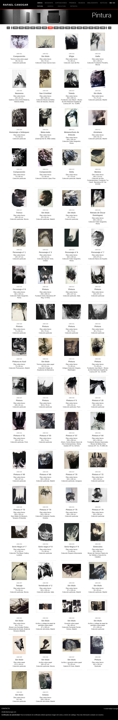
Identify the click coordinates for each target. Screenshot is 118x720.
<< (8, 28)
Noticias (103, 3)
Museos (81, 3)
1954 (15, 28)
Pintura (40, 6)
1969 (102, 28)
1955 (21, 28)
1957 (33, 28)
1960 (50, 28)
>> (109, 28)
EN (114, 3)
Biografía (49, 3)
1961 (56, 28)
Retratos (73, 6)
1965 (79, 28)
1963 (67, 28)
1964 (73, 28)
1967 (91, 28)
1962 (62, 28)
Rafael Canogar (15, 4)
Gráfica (50, 6)
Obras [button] (39, 3)
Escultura (62, 6)
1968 (96, 28)
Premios (72, 3)
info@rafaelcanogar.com (9, 712)
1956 (27, 28)
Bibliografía (92, 3)
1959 (44, 28)
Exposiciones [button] (61, 3)
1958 (38, 28)
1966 (85, 28)
